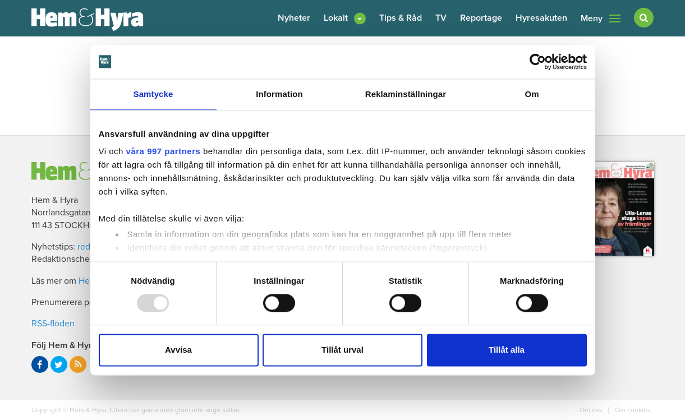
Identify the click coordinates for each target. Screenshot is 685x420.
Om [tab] (532, 94)
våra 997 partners (163, 151)
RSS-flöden (53, 323)
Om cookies (632, 410)
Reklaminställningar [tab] (405, 94)
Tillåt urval (342, 349)
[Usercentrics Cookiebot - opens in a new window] (538, 61)
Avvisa (178, 349)
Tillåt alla (507, 349)
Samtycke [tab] (153, 94)
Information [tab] (279, 94)
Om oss (592, 410)
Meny (600, 18)
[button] (345, 18)
